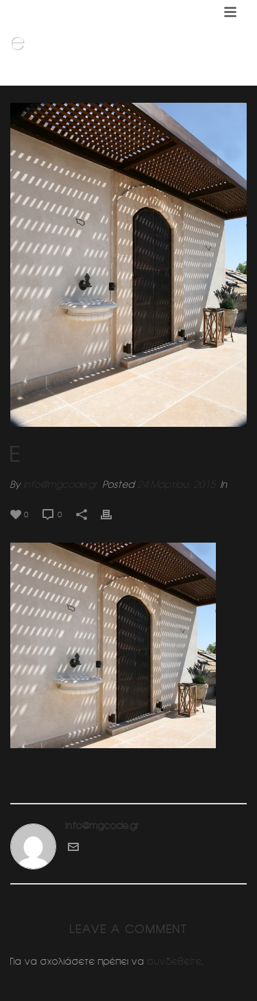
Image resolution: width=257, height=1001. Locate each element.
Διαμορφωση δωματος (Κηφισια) (137, 76)
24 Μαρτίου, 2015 (176, 484)
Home (51, 76)
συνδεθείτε (174, 961)
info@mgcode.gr (60, 484)
